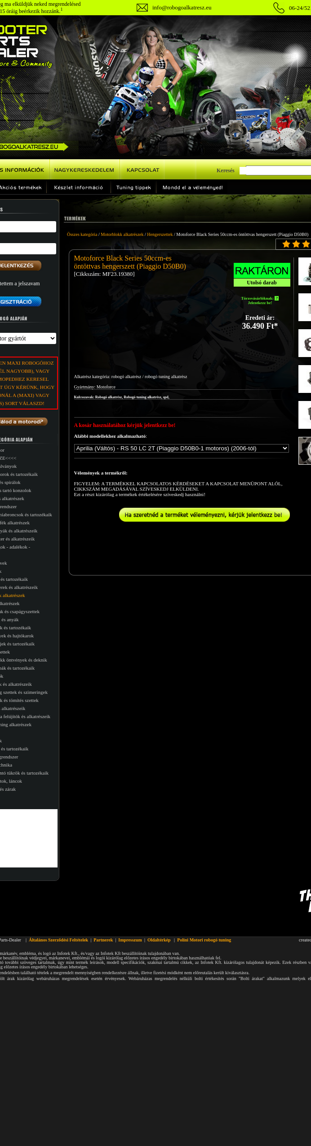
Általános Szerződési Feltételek (58, 939)
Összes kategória (82, 234)
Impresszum (130, 939)
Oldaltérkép (159, 939)
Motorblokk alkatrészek (122, 234)
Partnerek (103, 939)
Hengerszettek (160, 234)
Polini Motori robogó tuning (204, 939)
